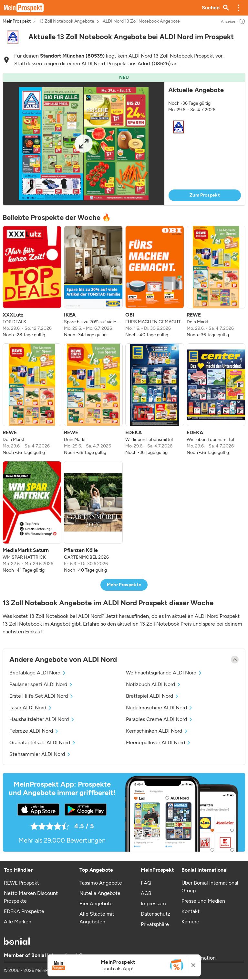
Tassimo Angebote (100, 883)
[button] (238, 8)
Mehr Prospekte (124, 584)
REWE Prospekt (21, 883)
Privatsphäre (155, 924)
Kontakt (190, 911)
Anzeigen (233, 21)
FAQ (146, 883)
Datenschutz (155, 914)
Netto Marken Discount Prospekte (31, 897)
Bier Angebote (96, 903)
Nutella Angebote (99, 893)
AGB (146, 893)
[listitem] (32, 282)
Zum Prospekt (205, 195)
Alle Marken (17, 922)
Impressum (153, 903)
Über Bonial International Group (209, 887)
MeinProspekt (17, 21)
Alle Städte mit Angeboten (96, 918)
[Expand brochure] (83, 143)
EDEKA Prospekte (24, 911)
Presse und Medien (203, 901)
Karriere (190, 922)
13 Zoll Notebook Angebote (66, 21)
